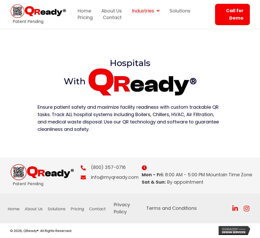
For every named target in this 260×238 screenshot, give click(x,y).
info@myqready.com (115, 177)
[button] (235, 208)
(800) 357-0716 (108, 167)
